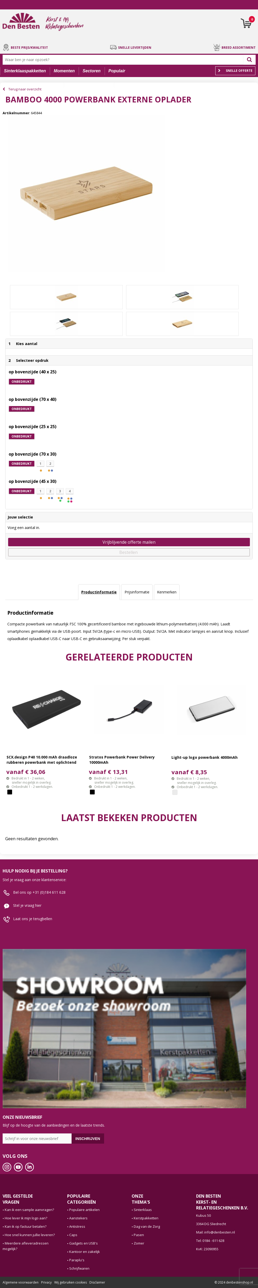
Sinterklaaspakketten (25, 71)
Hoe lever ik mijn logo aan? (26, 1218)
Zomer (139, 1243)
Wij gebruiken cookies (70, 1282)
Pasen (139, 1234)
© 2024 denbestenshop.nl (233, 1282)
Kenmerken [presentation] (166, 592)
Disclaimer (97, 1282)
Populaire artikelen (84, 1209)
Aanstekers (78, 1218)
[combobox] (124, 60)
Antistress (77, 1226)
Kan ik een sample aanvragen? (29, 1209)
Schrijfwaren (79, 1268)
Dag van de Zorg (147, 1226)
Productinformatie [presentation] (99, 592)
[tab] (99, 592)
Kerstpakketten (146, 1218)
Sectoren (91, 71)
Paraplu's (76, 1260)
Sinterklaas (143, 1209)
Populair (117, 71)
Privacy (46, 1282)
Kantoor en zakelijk (84, 1251)
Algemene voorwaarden (21, 1282)
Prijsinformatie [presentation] (137, 592)
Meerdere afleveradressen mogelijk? (26, 1246)
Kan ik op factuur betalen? (25, 1226)
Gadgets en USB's (83, 1243)
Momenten (64, 71)
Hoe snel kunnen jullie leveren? (30, 1234)
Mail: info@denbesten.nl (215, 1232)
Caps (73, 1234)
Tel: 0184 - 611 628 (210, 1240)
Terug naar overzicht (24, 89)
